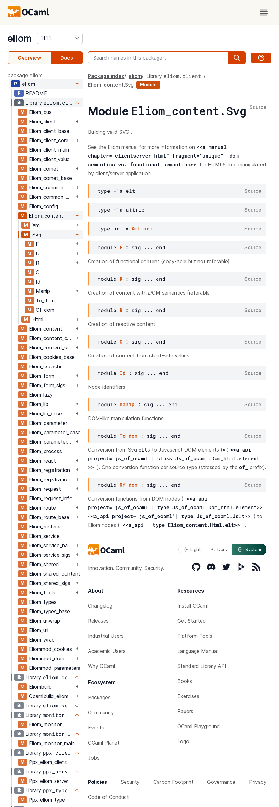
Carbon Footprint (173, 782)
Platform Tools (194, 636)
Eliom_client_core (48, 140)
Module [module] (148, 84)
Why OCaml (101, 666)
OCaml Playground (198, 726)
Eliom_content (46, 216)
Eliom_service (44, 536)
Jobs (93, 758)
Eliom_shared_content (54, 574)
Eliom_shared (44, 564)
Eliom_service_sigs (50, 555)
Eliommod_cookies (50, 649)
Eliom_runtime (45, 526)
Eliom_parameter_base (55, 432)
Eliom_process (45, 451)
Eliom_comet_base (50, 178)
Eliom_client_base (49, 131)
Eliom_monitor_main (52, 743)
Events (96, 727)
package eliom (25, 75)
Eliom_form (41, 376)
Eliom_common (46, 187)
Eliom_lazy (41, 395)
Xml (36, 225)
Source (257, 107)
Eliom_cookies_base (52, 357)
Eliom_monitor (45, 724)
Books (184, 681)
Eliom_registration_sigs (51, 479)
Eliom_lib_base (45, 413)
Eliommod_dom (46, 658)
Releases (98, 621)
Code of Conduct (108, 797)
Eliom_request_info (50, 498)
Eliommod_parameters (54, 668)
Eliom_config (43, 206)
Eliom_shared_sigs (49, 583)
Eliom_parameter (48, 423)
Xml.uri (141, 228)
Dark (219, 549)
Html (37, 319)
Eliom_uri (38, 630)
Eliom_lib (38, 404)
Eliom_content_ (46, 329)
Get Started (191, 621)
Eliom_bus (40, 112)
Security (130, 782)
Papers (185, 711)
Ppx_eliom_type (47, 800)
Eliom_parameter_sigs (51, 442)
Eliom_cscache (46, 366)
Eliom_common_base (51, 197)
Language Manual (197, 651)
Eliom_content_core (51, 338)
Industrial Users (106, 636)
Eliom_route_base (49, 517)
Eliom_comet (43, 168)
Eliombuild (40, 687)
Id (38, 282)
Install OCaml (192, 606)
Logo (183, 741)
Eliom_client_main (49, 150)
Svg (36, 234)
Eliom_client (42, 121)
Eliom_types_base (49, 611)
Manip (43, 291)
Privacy (257, 782)
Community (101, 712)
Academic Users (107, 651)
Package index (106, 76)
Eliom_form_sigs (47, 385)
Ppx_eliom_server (48, 781)
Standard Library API (201, 666)
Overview (29, 58)
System (249, 549)
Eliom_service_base (51, 545)
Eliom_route (42, 508)
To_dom (45, 300)
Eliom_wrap (42, 639)
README (36, 93)
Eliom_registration (49, 470)
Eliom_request (45, 489)
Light (192, 549)
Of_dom (45, 310)
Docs (66, 58)
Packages (99, 697)
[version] (60, 38)
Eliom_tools (42, 592)
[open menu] (264, 13)
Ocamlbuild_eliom (48, 696)
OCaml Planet (104, 742)
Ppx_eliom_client (48, 762)
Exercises (188, 696)
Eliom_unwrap (44, 621)
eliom (20, 38)
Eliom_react (42, 461)
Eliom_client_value (49, 159)
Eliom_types (42, 602)
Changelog (100, 606)
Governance (221, 782)
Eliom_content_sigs (51, 347)
